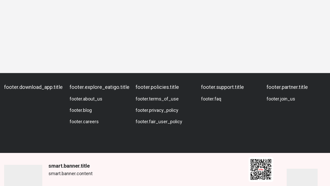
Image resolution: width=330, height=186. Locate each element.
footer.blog (81, 110)
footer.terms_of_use (157, 99)
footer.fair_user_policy (159, 121)
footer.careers (84, 121)
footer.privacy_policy (157, 110)
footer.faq (211, 99)
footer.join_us (281, 99)
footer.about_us (86, 99)
